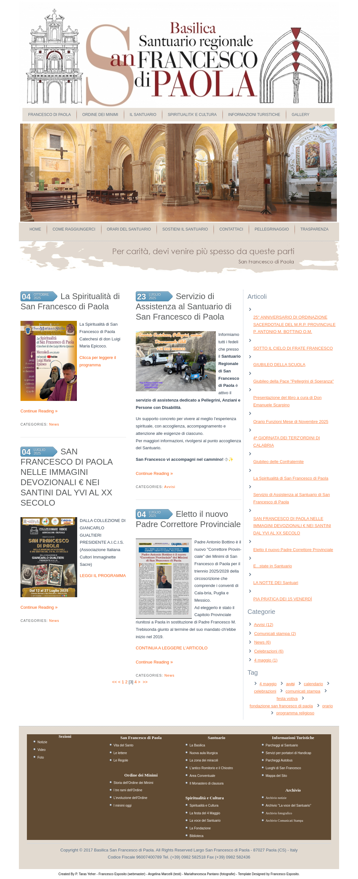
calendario (313, 683)
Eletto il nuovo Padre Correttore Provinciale (293, 549)
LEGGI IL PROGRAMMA (103, 575)
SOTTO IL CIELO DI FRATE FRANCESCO (293, 348)
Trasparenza (314, 229)
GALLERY (300, 114)
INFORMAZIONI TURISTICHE (254, 114)
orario (327, 706)
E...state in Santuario (272, 566)
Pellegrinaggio (272, 229)
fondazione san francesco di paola (281, 706)
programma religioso (295, 713)
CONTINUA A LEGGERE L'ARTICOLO (171, 648)
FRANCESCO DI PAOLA (49, 114)
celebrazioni (265, 691)
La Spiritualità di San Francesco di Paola (290, 478)
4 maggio (267, 683)
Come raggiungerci (74, 229)
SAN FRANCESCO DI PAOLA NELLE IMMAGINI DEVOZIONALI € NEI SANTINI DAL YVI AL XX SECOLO (292, 526)
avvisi (290, 683)
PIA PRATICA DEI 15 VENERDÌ (282, 599)
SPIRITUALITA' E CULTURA (192, 114)
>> (146, 682)
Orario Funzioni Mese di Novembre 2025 (290, 421)
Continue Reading (37, 411)
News (54, 424)
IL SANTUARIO (143, 114)
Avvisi (169, 487)
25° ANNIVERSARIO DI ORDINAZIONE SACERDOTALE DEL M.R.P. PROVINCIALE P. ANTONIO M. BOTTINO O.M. (294, 324)
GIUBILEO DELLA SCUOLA (279, 364)
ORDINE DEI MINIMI (100, 114)
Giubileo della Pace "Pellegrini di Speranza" (293, 381)
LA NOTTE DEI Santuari (275, 582)
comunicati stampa (303, 691)
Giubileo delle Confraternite (278, 461)
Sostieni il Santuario (185, 229)
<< (114, 682)
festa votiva (287, 698)
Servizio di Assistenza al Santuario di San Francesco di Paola (184, 306)
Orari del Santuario (129, 229)
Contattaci (231, 229)
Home (35, 229)
